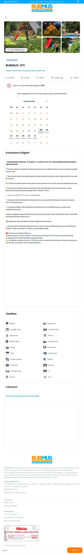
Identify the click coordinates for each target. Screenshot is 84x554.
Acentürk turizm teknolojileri (15, 545)
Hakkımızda (8, 502)
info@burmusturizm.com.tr (15, 492)
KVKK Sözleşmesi (10, 514)
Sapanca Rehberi (10, 506)
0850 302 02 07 (11, 2)
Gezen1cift (8, 468)
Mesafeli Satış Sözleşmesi (14, 517)
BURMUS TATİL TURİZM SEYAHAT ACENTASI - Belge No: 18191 (47, 2)
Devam (75, 550)
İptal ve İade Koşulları (12, 521)
